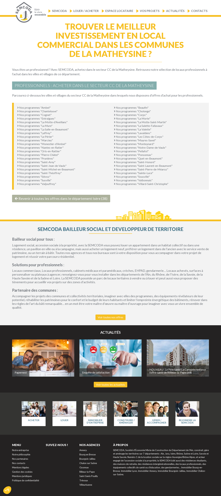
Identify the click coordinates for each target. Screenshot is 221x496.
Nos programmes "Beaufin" (131, 107)
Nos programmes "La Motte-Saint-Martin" (140, 122)
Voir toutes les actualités (110, 384)
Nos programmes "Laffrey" (34, 133)
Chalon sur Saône (88, 463)
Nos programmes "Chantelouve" (37, 111)
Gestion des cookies (22, 471)
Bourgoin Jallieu (87, 458)
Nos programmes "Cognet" (34, 114)
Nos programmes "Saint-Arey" (36, 162)
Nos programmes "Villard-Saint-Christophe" (141, 183)
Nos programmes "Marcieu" (35, 140)
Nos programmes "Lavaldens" (132, 133)
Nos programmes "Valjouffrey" (36, 183)
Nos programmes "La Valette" (132, 129)
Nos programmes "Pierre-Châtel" (38, 154)
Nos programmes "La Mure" (34, 125)
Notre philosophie (21, 454)
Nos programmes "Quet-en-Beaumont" (138, 158)
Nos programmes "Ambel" (34, 107)
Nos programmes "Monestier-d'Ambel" (41, 143)
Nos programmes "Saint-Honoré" (134, 162)
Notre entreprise (20, 450)
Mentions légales (20, 467)
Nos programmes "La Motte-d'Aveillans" (42, 122)
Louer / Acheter (86, 11)
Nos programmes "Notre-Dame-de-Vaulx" (140, 147)
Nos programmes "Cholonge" (132, 111)
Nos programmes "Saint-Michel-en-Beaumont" (46, 169)
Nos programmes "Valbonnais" (133, 180)
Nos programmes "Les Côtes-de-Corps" (138, 136)
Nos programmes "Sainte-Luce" (133, 173)
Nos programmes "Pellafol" (131, 151)
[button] (7, 490)
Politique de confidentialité (25, 480)
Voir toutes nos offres (110, 317)
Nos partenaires (20, 458)
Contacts (199, 11)
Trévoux (83, 480)
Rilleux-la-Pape (87, 471)
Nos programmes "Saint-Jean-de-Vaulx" (41, 165)
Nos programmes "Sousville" (132, 176)
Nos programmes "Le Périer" (35, 136)
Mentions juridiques (22, 476)
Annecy (83, 450)
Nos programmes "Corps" (130, 114)
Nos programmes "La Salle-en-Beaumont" (43, 129)
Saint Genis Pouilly (88, 476)
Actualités (175, 11)
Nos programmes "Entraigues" (36, 118)
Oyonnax (84, 467)
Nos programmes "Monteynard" (134, 143)
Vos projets (150, 11)
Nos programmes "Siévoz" (34, 176)
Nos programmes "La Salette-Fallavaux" (138, 125)
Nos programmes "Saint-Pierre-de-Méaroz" (141, 169)
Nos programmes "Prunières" (35, 158)
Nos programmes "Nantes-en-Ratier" (40, 147)
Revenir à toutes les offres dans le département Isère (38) (61, 198)
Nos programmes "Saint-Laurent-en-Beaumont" (143, 165)
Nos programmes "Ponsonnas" (133, 154)
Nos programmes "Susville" (34, 180)
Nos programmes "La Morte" (132, 118)
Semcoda (59, 11)
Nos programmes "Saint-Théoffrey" (39, 173)
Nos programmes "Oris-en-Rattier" (39, 151)
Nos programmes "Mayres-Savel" (135, 140)
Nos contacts (18, 463)
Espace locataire (119, 11)
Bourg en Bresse (87, 454)
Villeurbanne (85, 484)
